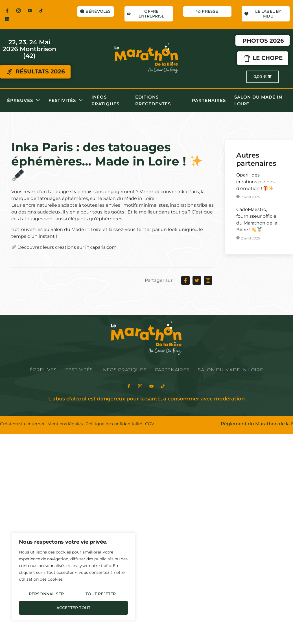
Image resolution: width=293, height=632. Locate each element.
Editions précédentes (153, 100)
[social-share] (185, 280)
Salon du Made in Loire (258, 100)
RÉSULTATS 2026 (35, 72)
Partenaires (209, 100)
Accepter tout (73, 607)
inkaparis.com (101, 247)
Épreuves (23, 100)
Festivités (66, 100)
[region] (73, 577)
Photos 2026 (263, 40)
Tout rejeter (101, 593)
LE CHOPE (262, 58)
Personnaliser (46, 593)
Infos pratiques (105, 100)
